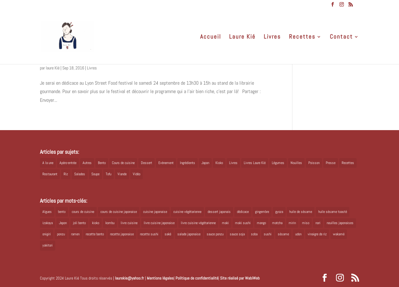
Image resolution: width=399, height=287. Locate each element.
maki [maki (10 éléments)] (225, 222)
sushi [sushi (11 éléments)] (268, 234)
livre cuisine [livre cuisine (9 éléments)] (129, 222)
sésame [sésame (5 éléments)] (283, 234)
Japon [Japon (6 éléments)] (63, 222)
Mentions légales (160, 278)
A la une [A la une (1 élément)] (47, 162)
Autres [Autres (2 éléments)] (87, 162)
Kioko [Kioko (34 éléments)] (219, 162)
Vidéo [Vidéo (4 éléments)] (136, 174)
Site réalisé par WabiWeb (240, 278)
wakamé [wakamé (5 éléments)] (338, 234)
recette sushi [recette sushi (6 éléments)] (149, 234)
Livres (272, 37)
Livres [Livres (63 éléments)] (233, 162)
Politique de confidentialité (196, 278)
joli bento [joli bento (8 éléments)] (79, 222)
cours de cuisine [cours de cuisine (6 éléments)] (83, 211)
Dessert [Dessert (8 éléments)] (146, 162)
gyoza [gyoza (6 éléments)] (279, 211)
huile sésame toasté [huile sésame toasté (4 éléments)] (332, 211)
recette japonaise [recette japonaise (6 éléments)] (122, 234)
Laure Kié (242, 37)
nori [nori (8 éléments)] (317, 222)
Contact (341, 37)
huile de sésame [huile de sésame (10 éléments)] (300, 211)
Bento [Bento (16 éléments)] (102, 162)
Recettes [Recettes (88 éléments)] (348, 162)
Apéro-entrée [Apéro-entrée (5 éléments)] (68, 162)
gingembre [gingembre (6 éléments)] (262, 211)
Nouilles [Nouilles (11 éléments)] (296, 162)
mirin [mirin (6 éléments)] (292, 222)
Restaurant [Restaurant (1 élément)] (49, 174)
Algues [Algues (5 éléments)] (47, 211)
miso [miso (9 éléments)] (305, 222)
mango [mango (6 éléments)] (261, 222)
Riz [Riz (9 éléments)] (66, 174)
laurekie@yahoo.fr (129, 278)
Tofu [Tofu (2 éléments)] (108, 174)
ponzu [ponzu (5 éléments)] (61, 234)
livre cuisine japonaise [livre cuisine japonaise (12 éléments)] (159, 222)
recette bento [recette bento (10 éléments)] (95, 234)
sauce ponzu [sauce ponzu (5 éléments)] (215, 234)
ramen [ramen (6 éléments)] (75, 234)
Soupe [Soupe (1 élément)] (95, 174)
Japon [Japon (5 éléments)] (205, 162)
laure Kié (53, 68)
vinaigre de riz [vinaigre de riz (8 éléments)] (317, 234)
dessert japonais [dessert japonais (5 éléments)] (219, 211)
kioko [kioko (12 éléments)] (95, 222)
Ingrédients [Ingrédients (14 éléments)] (187, 162)
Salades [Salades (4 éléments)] (79, 174)
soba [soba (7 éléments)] (254, 234)
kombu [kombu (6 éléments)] (109, 222)
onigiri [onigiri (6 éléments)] (46, 234)
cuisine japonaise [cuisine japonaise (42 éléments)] (155, 211)
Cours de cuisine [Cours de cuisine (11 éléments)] (123, 162)
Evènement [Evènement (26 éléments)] (166, 162)
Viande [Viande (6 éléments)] (122, 174)
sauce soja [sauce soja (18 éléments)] (237, 234)
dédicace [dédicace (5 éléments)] (243, 211)
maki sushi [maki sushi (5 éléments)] (243, 222)
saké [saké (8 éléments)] (168, 234)
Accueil (210, 37)
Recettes (302, 37)
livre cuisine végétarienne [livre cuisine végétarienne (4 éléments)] (198, 222)
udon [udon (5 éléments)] (298, 234)
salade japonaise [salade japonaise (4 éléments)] (188, 234)
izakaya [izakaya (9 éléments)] (47, 222)
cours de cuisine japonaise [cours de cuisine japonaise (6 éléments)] (118, 211)
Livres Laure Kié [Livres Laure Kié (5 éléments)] (255, 162)
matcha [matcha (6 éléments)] (277, 222)
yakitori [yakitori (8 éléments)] (47, 245)
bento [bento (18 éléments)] (61, 211)
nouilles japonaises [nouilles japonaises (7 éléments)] (340, 222)
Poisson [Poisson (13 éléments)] (314, 162)
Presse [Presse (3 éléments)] (330, 162)
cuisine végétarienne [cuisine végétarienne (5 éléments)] (187, 211)
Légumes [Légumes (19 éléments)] (278, 162)
